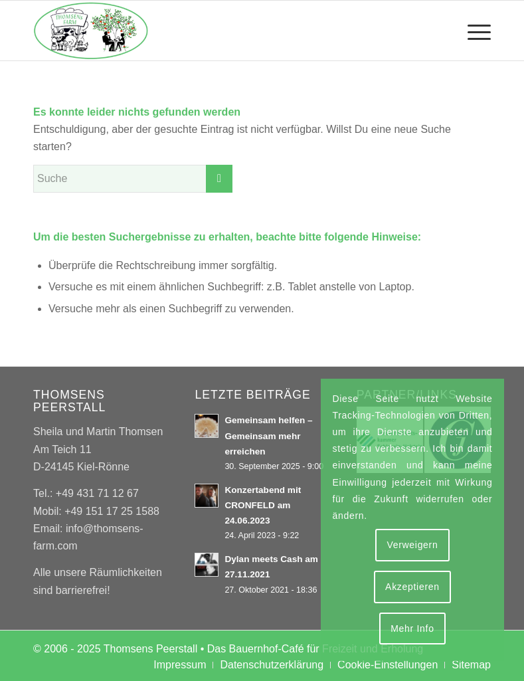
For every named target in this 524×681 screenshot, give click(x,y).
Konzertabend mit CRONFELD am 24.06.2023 (262, 505)
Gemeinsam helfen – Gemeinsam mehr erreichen (268, 435)
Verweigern (412, 544)
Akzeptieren (412, 586)
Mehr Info (412, 628)
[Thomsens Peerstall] (91, 30)
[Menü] (472, 30)
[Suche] (132, 179)
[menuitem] (472, 30)
